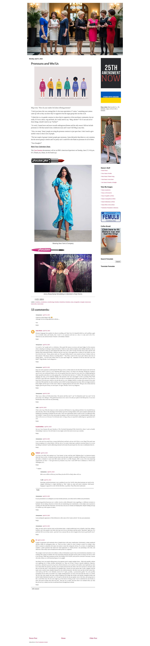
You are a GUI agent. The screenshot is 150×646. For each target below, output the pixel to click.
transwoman (40, 304)
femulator (67, 302)
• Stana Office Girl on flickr (108, 204)
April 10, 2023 (41, 540)
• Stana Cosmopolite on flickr (108, 198)
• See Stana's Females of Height (109, 182)
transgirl (82, 302)
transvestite (34, 304)
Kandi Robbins (40, 426)
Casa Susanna (38, 150)
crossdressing (50, 302)
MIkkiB (38, 453)
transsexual (87, 302)
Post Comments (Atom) (42, 642)
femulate (57, 302)
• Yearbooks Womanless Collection (109, 207)
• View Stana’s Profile (106, 173)
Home (63, 638)
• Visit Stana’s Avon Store (107, 179)
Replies (39, 468)
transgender (77, 302)
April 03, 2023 (46, 315)
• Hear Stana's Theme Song (107, 176)
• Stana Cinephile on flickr (107, 196)
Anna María (39, 330)
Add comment (35, 589)
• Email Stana (104, 170)
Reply (37, 325)
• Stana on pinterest (105, 190)
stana (72, 302)
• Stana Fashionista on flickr (108, 201)
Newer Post (33, 638)
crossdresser (44, 302)
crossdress (37, 302)
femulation (62, 302)
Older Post (93, 638)
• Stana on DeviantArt (106, 193)
